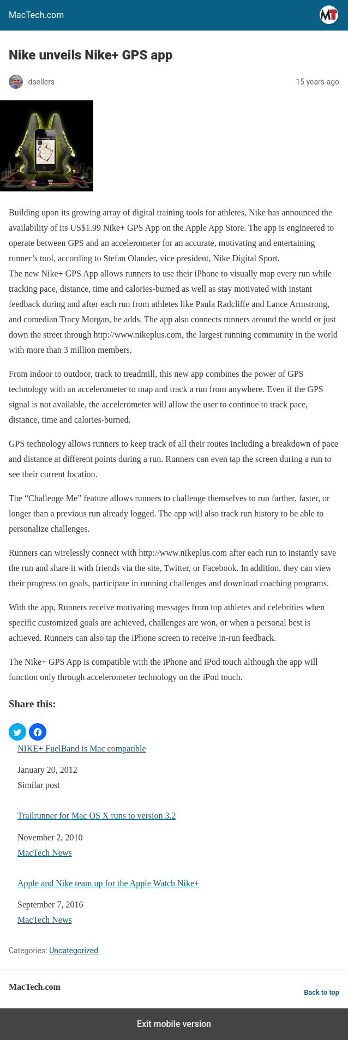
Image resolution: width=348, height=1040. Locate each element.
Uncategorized (73, 950)
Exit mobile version (174, 1024)
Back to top (321, 992)
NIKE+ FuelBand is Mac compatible (81, 748)
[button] (17, 732)
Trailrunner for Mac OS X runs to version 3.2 (96, 815)
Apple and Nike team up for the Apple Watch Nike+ (108, 883)
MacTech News (44, 852)
